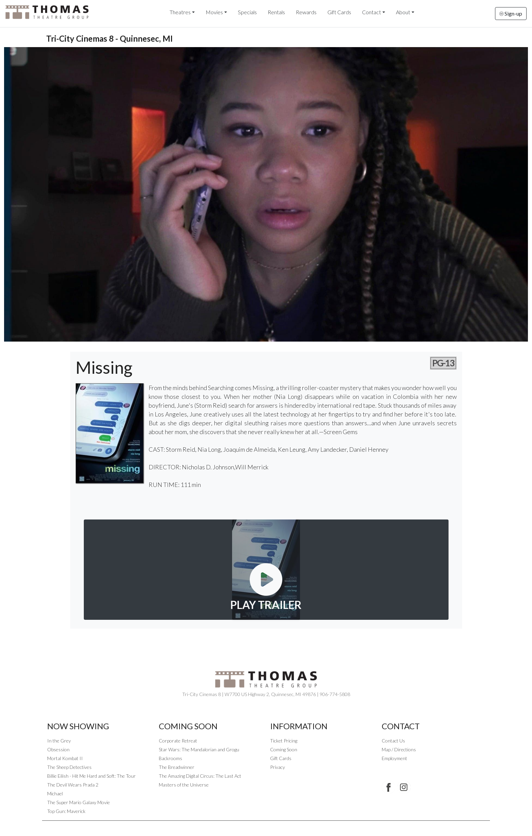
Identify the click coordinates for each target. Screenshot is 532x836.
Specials (247, 12)
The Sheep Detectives (69, 767)
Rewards (306, 12)
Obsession (58, 749)
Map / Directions (399, 749)
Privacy (277, 767)
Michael (55, 793)
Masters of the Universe (184, 785)
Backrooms (170, 758)
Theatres (180, 12)
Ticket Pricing (283, 740)
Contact (371, 12)
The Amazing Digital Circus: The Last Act (200, 776)
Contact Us (393, 740)
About (403, 12)
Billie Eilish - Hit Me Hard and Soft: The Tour (91, 776)
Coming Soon (283, 749)
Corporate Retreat (178, 740)
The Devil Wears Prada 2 (72, 785)
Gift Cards (339, 12)
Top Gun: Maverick (66, 811)
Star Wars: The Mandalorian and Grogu (199, 749)
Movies (214, 12)
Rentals (276, 12)
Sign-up (510, 13)
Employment (394, 758)
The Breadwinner (176, 767)
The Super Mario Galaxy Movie (78, 802)
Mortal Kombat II (65, 758)
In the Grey (59, 740)
